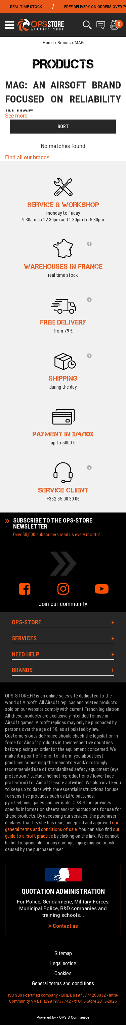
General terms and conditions (63, 983)
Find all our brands (27, 157)
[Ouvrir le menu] (9, 25)
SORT (63, 126)
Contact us (63, 926)
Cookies (63, 973)
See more (16, 115)
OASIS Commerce (74, 1017)
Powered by (46, 1017)
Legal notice (63, 963)
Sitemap (63, 953)
